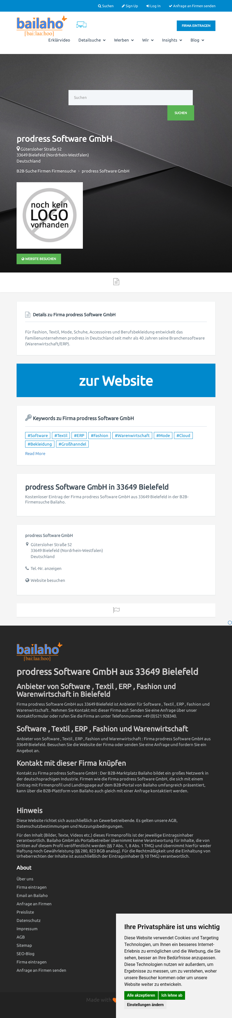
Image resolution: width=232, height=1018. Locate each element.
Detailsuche (92, 40)
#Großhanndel (72, 444)
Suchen (106, 6)
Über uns (25, 878)
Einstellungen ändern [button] (145, 1004)
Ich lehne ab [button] (171, 995)
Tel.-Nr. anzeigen (46, 568)
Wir (148, 40)
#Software (38, 435)
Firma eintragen (196, 25)
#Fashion (99, 435)
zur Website (116, 380)
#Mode (163, 435)
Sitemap (24, 945)
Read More (35, 453)
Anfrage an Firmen (34, 903)
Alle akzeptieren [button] (141, 995)
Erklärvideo (59, 40)
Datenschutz (29, 920)
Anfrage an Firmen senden (192, 6)
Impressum (27, 928)
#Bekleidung (40, 444)
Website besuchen (39, 259)
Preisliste (25, 912)
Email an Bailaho (32, 895)
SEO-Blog (26, 953)
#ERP (79, 435)
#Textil (60, 435)
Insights (172, 40)
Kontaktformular (33, 716)
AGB (21, 937)
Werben (124, 40)
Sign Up (130, 6)
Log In (153, 6)
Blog (197, 40)
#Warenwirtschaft (132, 435)
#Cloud (183, 435)
